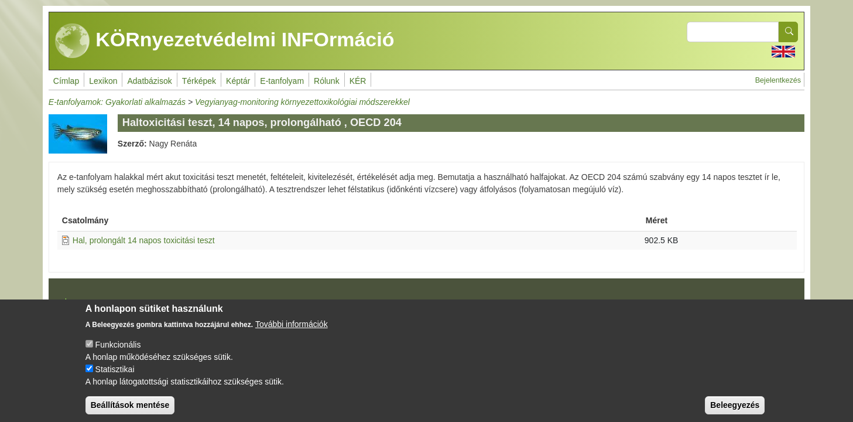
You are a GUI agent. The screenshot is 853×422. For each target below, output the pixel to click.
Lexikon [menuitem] (103, 81)
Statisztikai (115, 378)
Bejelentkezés (778, 80)
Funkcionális (118, 354)
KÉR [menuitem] (358, 81)
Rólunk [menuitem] (327, 81)
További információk (291, 333)
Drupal (428, 304)
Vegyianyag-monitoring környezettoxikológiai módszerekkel (302, 102)
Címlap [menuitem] (66, 81)
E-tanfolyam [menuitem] (282, 81)
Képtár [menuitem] (238, 81)
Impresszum (83, 300)
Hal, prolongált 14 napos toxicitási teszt (144, 240)
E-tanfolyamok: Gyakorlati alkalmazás (117, 102)
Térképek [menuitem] (199, 81)
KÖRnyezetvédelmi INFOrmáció (225, 41)
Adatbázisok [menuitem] (149, 81)
